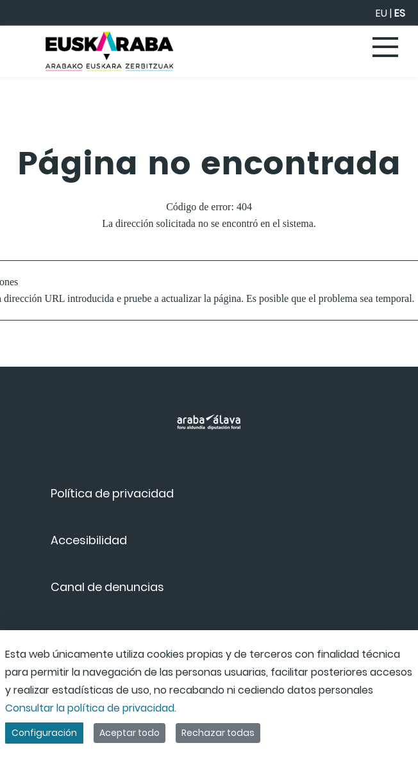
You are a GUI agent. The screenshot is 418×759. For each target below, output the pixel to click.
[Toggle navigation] (386, 48)
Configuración (44, 732)
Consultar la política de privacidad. (90, 708)
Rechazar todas (218, 732)
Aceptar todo (129, 732)
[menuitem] (112, 493)
